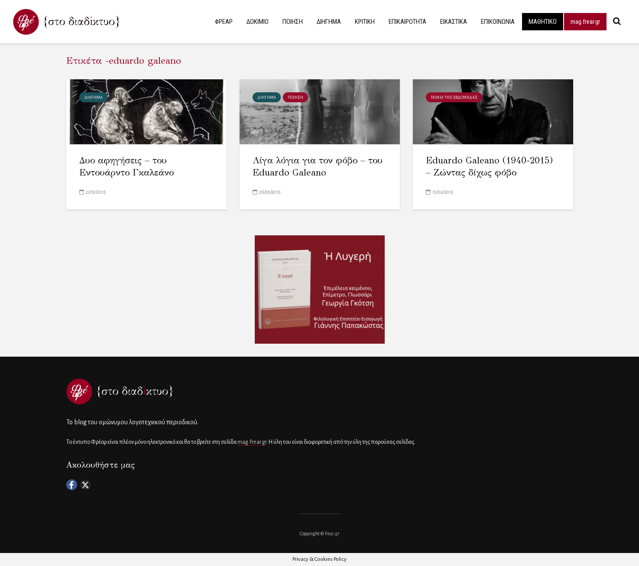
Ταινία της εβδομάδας (454, 97)
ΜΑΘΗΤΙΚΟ (543, 22)
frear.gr (332, 533)
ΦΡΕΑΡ (224, 22)
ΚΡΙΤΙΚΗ (365, 22)
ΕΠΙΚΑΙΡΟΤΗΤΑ (407, 22)
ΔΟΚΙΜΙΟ (258, 22)
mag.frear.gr (585, 22)
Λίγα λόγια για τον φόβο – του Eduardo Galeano (318, 167)
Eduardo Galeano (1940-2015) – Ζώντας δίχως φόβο (489, 167)
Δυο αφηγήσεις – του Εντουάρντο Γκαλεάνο (126, 167)
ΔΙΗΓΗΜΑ (329, 22)
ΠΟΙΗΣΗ (292, 22)
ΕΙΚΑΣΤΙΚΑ (453, 22)
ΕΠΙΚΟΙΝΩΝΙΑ (498, 22)
